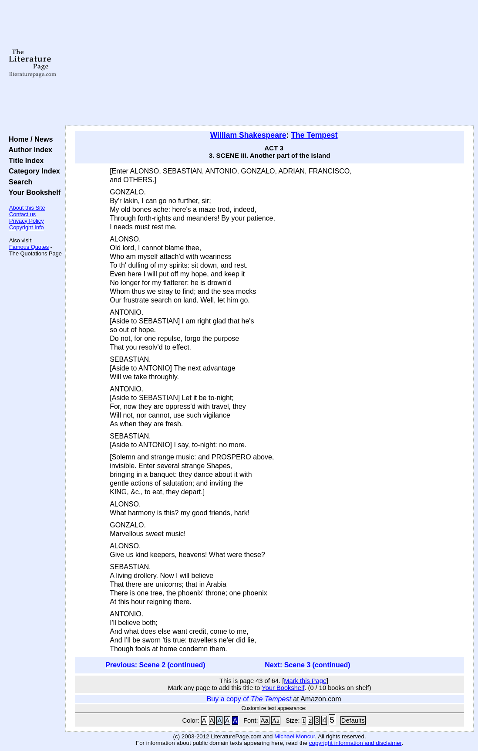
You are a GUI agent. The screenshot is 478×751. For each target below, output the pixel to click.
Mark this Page (305, 680)
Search (18, 182)
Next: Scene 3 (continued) (307, 665)
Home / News (29, 139)
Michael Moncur (294, 736)
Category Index (32, 171)
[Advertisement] (269, 63)
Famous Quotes (29, 247)
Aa (265, 720)
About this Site (27, 207)
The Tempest (314, 135)
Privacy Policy (26, 220)
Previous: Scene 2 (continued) (155, 665)
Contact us (22, 214)
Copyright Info (26, 227)
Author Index (28, 149)
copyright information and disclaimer (355, 743)
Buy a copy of (249, 699)
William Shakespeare (248, 135)
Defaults (353, 720)
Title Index (24, 160)
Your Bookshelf (33, 192)
